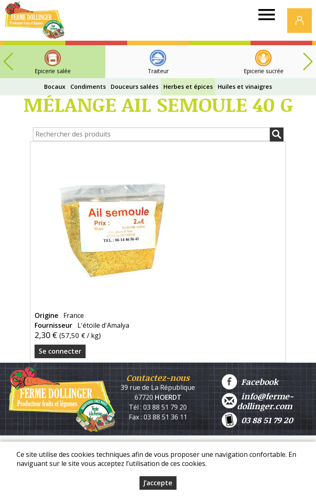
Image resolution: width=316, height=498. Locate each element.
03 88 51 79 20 (257, 420)
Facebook (250, 381)
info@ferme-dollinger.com (257, 401)
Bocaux (54, 86)
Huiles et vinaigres (245, 86)
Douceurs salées (134, 86)
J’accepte (158, 482)
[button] (308, 61)
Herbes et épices (188, 86)
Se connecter (60, 351)
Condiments (88, 86)
